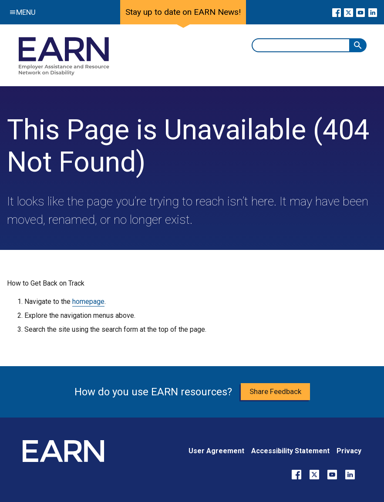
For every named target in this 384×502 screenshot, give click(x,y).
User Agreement (216, 451)
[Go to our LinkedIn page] (372, 12)
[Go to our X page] (348, 12)
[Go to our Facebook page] (337, 12)
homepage (88, 301)
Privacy (349, 451)
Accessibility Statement (290, 451)
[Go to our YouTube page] (361, 12)
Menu (21, 12)
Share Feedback (275, 391)
